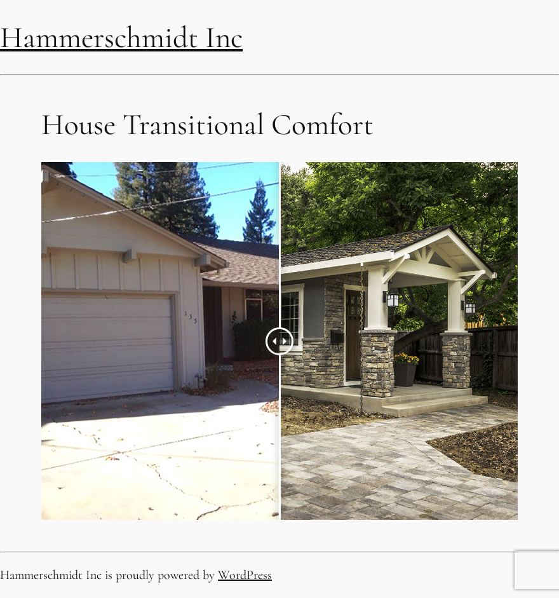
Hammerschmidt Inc (121, 37)
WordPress (245, 575)
